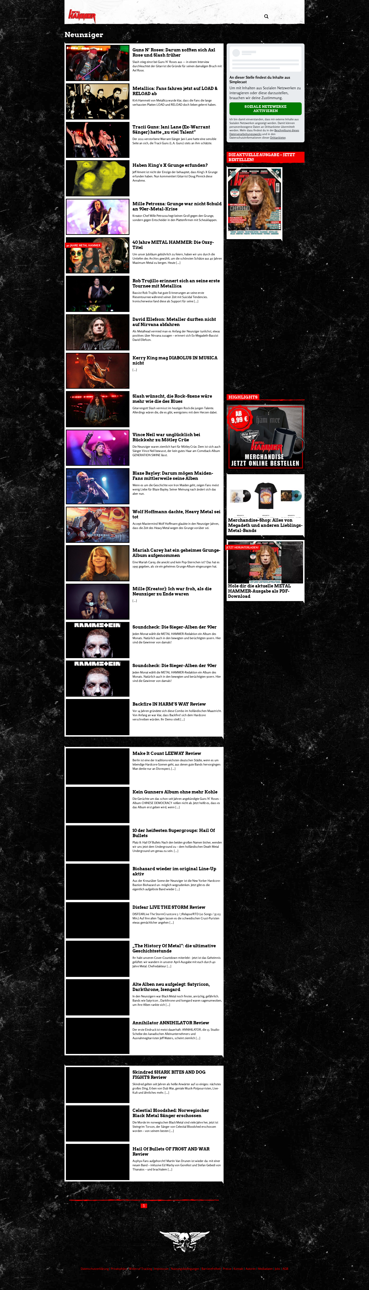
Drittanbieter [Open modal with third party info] (277, 137)
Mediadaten (265, 1269)
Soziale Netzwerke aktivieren (266, 109)
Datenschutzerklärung (95, 1269)
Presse (227, 1269)
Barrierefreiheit (211, 1269)
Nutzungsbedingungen (185, 1269)
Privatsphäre (119, 1269)
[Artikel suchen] (266, 16)
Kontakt (238, 1269)
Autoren (251, 1269)
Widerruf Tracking (141, 1269)
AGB (285, 1269)
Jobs (278, 1269)
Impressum (161, 1269)
